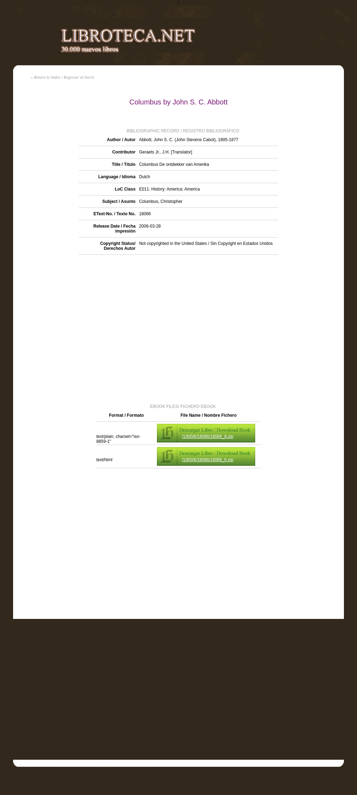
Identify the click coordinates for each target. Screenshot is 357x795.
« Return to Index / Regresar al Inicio (62, 77)
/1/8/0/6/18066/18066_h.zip (207, 459)
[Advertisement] (80, 329)
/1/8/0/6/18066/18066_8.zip (207, 436)
